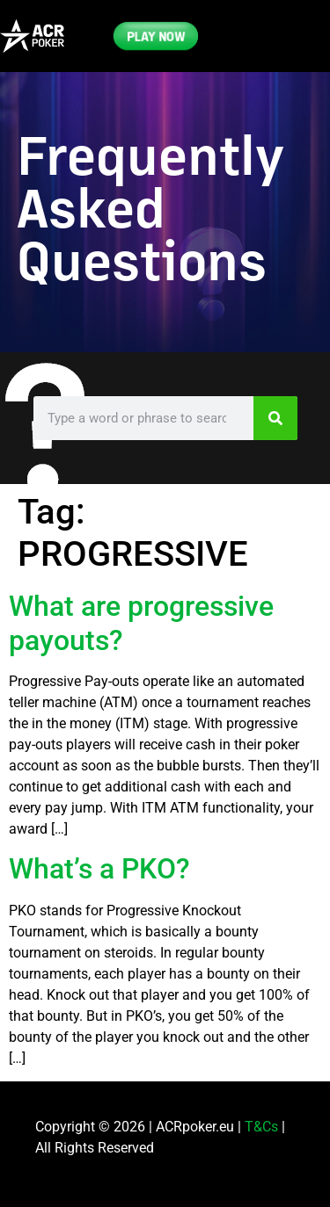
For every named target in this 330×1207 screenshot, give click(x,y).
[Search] (275, 418)
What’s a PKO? (99, 868)
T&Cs (261, 1126)
